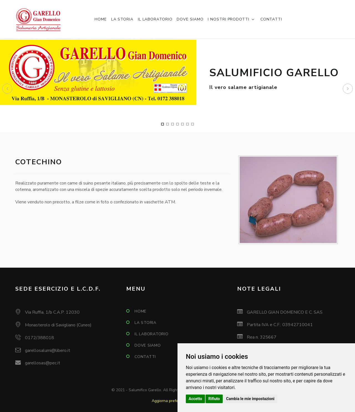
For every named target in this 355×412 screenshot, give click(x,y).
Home (101, 19)
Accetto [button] (195, 398)
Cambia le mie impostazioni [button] (250, 398)
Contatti (271, 19)
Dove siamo (190, 19)
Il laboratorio (155, 19)
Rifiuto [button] (214, 398)
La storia (122, 19)
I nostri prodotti (228, 19)
